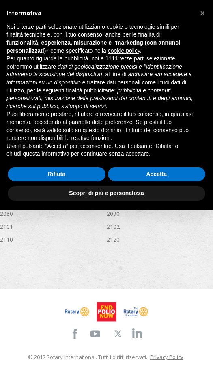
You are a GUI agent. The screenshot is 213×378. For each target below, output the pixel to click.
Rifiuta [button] (56, 174)
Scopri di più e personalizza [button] (106, 193)
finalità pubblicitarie (90, 90)
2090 (113, 213)
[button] (202, 12)
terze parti (132, 58)
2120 (113, 239)
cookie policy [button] (124, 50)
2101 (6, 226)
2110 (6, 239)
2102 (113, 226)
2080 (6, 213)
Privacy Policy (166, 357)
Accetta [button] (156, 174)
